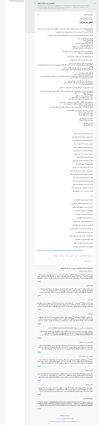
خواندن (33, 281)
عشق (66, 255)
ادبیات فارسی (77, 255)
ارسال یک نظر (82, 261)
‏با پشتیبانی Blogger (59, 415)
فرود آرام (84, 299)
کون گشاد (84, 314)
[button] (32, 15)
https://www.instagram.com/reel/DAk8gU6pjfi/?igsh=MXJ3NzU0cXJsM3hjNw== (54, 250)
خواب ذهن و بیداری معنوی (80, 342)
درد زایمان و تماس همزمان (80, 271)
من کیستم (56, 255)
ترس (70, 255)
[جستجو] (29, 4)
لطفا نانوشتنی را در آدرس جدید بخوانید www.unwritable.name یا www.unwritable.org (65, 328)
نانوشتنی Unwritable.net (40, 3)
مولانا (50, 255)
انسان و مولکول (83, 370)
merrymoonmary (54, 418)
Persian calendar (82, 398)
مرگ (62, 255)
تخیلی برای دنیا (83, 384)
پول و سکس (84, 285)
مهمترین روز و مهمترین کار (80, 356)
